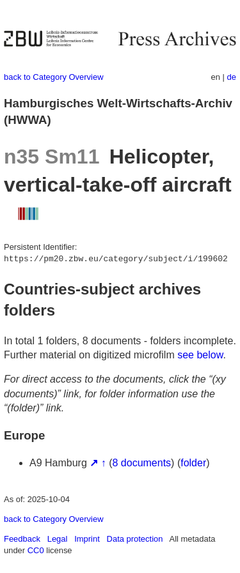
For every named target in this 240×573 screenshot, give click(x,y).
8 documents (142, 462)
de (231, 77)
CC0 (36, 550)
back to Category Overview (54, 77)
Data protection (135, 539)
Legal (57, 539)
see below (200, 354)
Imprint (87, 539)
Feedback (22, 539)
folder (193, 462)
